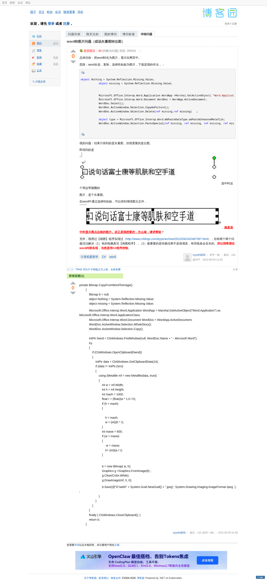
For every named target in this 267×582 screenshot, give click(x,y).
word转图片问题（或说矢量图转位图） (96, 41)
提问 (55, 43)
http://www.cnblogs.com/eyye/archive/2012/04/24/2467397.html (167, 239)
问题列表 (74, 34)
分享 (235, 269)
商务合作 (116, 578)
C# (104, 256)
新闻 (12, 2)
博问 (39, 43)
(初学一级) (208, 532)
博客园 (140, 578)
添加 (55, 63)
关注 (41, 12)
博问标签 (128, 34)
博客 (39, 50)
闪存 (39, 36)
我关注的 (92, 34)
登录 (51, 23)
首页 (4, 2)
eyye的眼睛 (199, 254)
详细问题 (146, 34)
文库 (39, 70)
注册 (66, 23)
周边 (27, 2)
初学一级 (215, 254)
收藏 (39, 63)
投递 (55, 57)
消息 (80, 12)
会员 (20, 2)
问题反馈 (40, 81)
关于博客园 (90, 578)
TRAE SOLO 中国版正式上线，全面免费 (98, 269)
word (113, 256)
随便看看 (69, 12)
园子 (33, 12)
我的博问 (110, 34)
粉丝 (50, 12)
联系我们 (104, 578)
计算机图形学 (89, 256)
